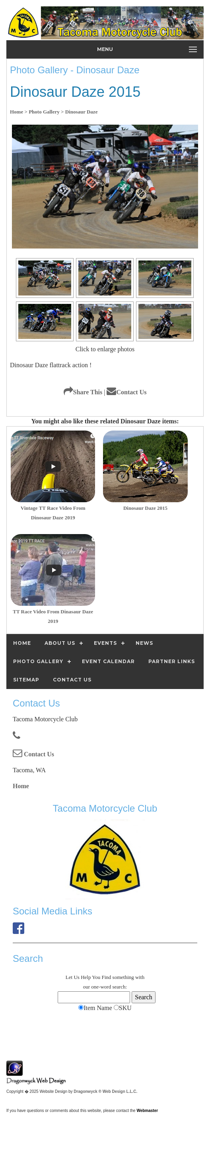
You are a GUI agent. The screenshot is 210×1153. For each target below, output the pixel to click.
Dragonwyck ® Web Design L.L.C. (105, 1091)
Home (21, 786)
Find (106, 977)
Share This (83, 392)
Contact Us (126, 392)
